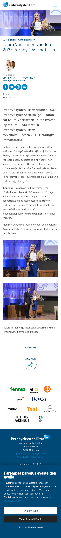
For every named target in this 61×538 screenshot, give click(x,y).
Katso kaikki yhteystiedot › (30, 456)
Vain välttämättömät (30, 519)
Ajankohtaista (26, 39)
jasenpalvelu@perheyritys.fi (30, 453)
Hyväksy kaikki (30, 510)
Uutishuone (9, 39)
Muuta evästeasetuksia (30, 527)
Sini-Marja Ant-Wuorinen (19, 77)
